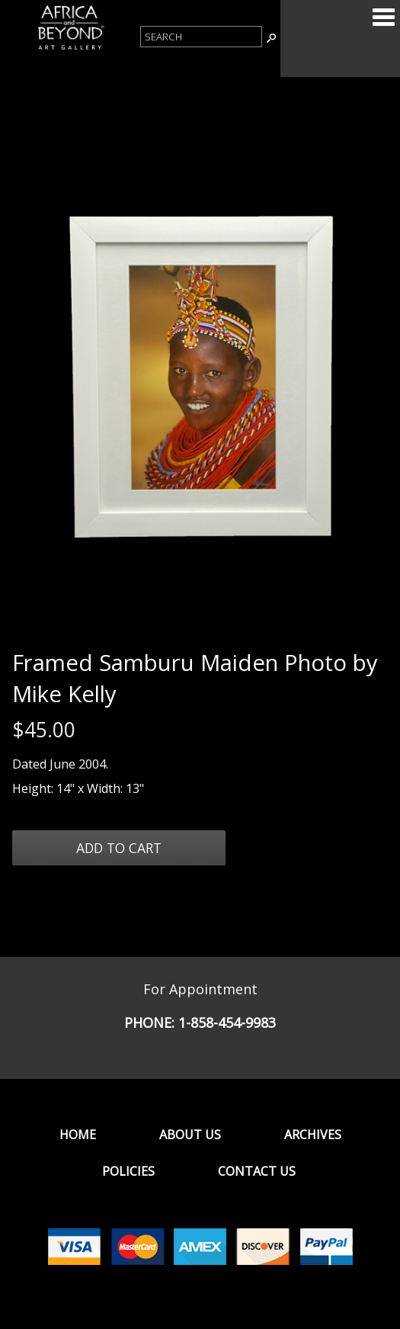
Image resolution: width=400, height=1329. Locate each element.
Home (77, 1134)
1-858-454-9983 (227, 1022)
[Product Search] (201, 36)
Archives (312, 1134)
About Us (190, 1134)
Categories (383, 17)
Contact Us (257, 1171)
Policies (128, 1171)
